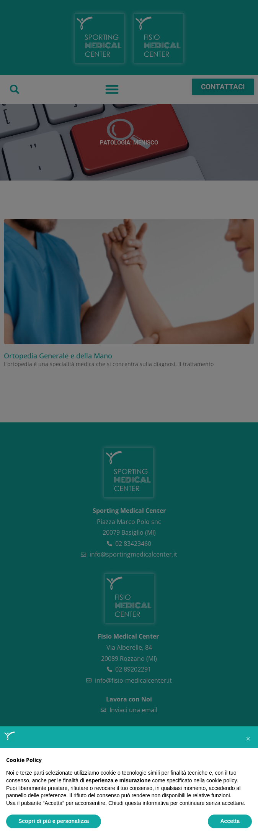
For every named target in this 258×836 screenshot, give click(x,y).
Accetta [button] (230, 821)
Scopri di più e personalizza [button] (53, 821)
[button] (248, 739)
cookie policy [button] (221, 780)
